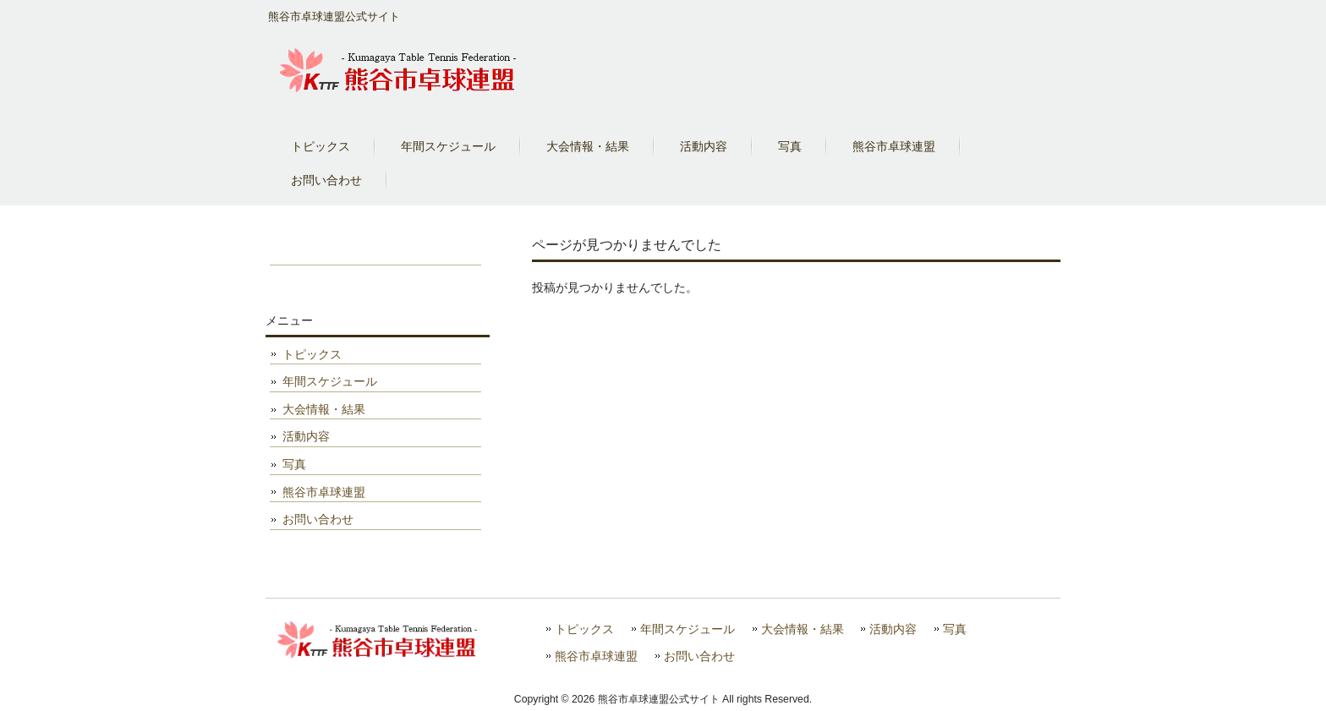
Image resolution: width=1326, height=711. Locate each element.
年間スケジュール (329, 381)
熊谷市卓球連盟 (323, 492)
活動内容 (306, 436)
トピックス (312, 354)
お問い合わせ (317, 519)
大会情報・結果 (323, 409)
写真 (294, 464)
